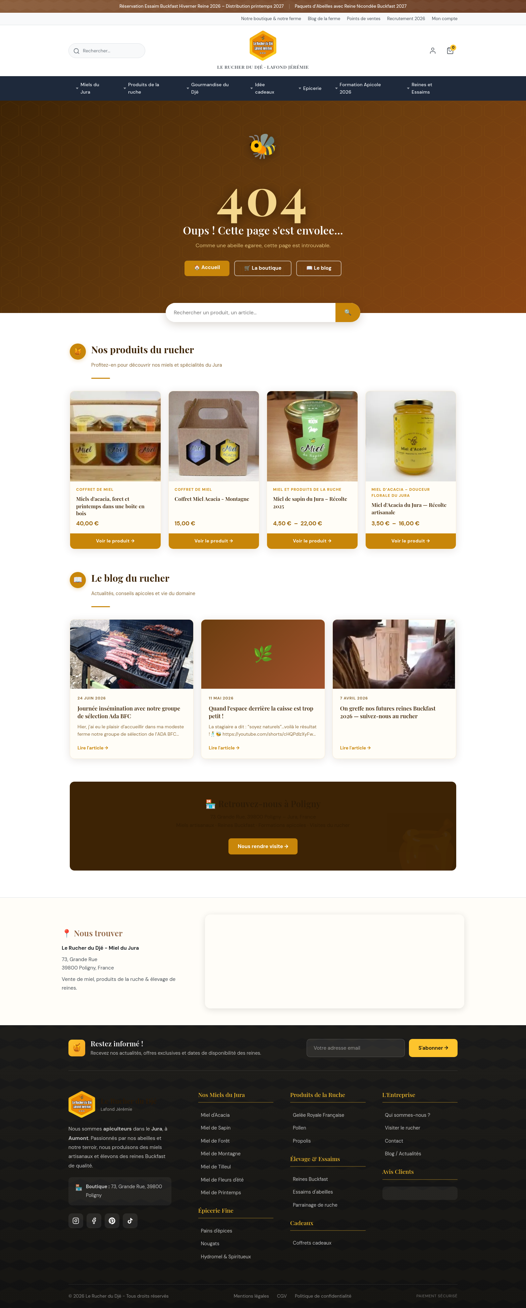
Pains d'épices (216, 1231)
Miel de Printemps (221, 1193)
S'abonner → (433, 1048)
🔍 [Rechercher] (348, 312)
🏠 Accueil (207, 267)
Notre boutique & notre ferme (271, 18)
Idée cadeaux (264, 88)
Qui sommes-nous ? (407, 1115)
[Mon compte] (432, 50)
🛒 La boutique (262, 268)
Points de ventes (363, 18)
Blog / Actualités (403, 1154)
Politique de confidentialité (323, 1296)
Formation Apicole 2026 (360, 88)
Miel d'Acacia (215, 1115)
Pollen (299, 1128)
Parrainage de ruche (315, 1205)
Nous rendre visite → (263, 846)
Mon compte (445, 18)
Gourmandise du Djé (210, 88)
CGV (282, 1296)
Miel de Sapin (216, 1128)
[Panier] (450, 50)
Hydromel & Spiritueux (226, 1257)
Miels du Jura (90, 88)
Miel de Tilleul (216, 1167)
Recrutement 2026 (406, 18)
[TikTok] (130, 1220)
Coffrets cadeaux (312, 1243)
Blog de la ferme (324, 18)
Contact (394, 1141)
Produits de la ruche (143, 88)
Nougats (210, 1244)
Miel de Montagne (221, 1154)
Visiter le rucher (402, 1128)
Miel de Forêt (215, 1141)
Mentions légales (251, 1296)
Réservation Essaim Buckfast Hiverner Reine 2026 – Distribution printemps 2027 (201, 6)
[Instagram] (75, 1220)
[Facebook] (94, 1220)
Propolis (302, 1141)
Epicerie (312, 88)
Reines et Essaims (422, 88)
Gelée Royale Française (318, 1115)
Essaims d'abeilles (313, 1192)
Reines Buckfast (310, 1179)
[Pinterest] (112, 1220)
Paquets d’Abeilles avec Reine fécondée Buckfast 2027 (351, 6)
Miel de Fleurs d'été (222, 1180)
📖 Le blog (318, 268)
